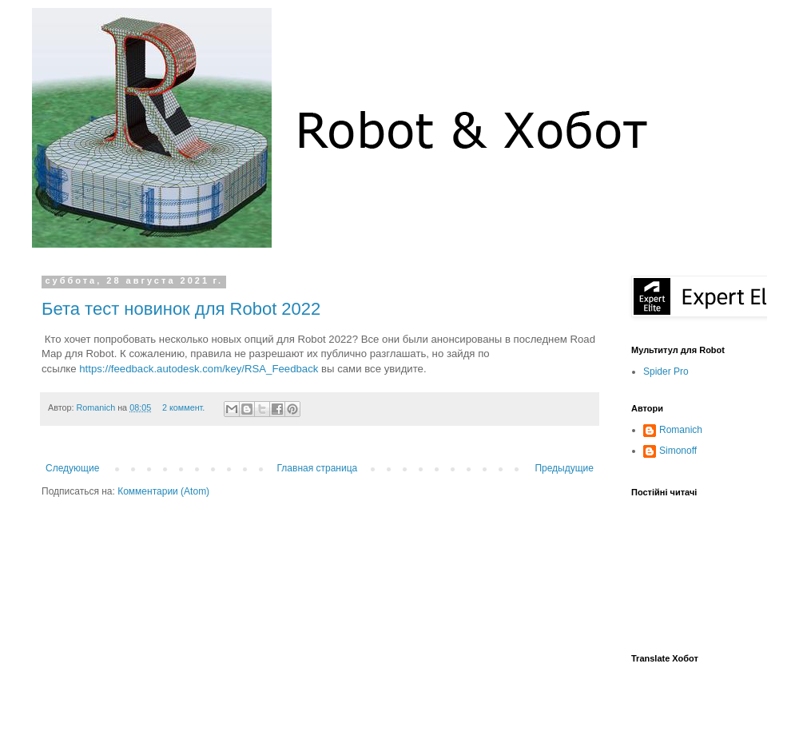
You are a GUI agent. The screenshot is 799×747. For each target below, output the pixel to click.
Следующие (72, 468)
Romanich (97, 407)
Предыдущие (564, 468)
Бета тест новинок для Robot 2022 (181, 309)
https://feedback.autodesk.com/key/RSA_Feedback (198, 369)
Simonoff (678, 450)
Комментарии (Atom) (163, 491)
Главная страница (317, 468)
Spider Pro (666, 371)
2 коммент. (183, 407)
